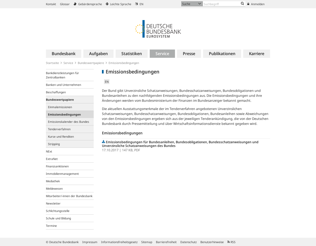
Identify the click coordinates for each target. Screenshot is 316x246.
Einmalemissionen (60, 107)
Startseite (52, 63)
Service (68, 63)
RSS (231, 242)
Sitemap (146, 242)
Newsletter (53, 203)
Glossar (65, 4)
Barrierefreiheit (166, 242)
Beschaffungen (56, 92)
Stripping (54, 144)
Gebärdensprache (88, 4)
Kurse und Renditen (61, 136)
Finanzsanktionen (57, 166)
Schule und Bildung (58, 218)
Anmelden (256, 4)
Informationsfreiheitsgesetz (119, 242)
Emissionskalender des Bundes (68, 122)
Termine (51, 226)
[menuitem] (63, 54)
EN (139, 4)
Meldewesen (54, 188)
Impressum (89, 242)
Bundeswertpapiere (91, 63)
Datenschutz (188, 242)
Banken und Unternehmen (63, 85)
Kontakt (51, 4)
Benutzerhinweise (212, 242)
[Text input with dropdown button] (224, 3)
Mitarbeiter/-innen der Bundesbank (69, 196)
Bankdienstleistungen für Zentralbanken (62, 75)
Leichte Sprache (118, 4)
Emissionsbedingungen (124, 63)
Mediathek (53, 181)
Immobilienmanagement (62, 174)
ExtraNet (52, 159)
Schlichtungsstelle (57, 211)
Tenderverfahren (59, 129)
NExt (49, 151)
